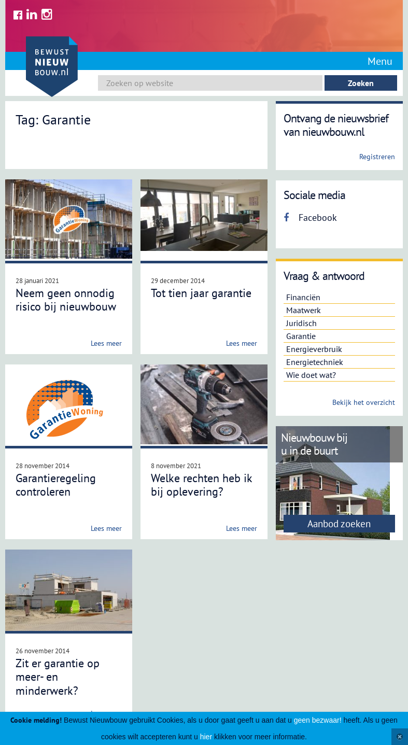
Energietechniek (314, 362)
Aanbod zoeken (339, 523)
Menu (380, 61)
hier (206, 737)
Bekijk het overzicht (363, 402)
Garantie (301, 336)
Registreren (377, 156)
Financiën (303, 297)
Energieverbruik (314, 349)
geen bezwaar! (318, 720)
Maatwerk (303, 310)
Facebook (310, 217)
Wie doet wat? (311, 375)
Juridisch (301, 323)
